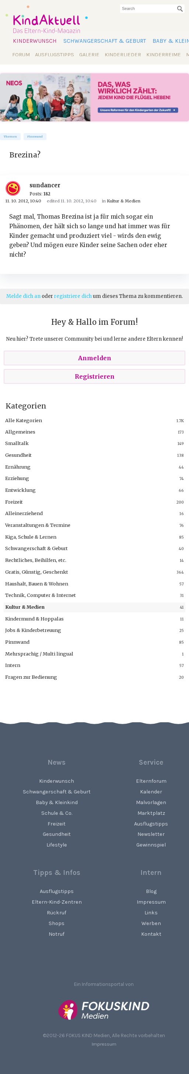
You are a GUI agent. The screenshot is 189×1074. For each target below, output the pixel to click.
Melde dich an (23, 296)
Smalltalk (17, 443)
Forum (21, 55)
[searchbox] (152, 8)
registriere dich (73, 296)
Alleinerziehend (24, 513)
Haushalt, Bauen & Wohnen (36, 584)
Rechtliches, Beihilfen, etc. (35, 560)
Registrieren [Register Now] (95, 376)
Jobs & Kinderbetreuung (33, 630)
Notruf (56, 934)
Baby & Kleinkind (57, 802)
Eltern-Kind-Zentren (57, 902)
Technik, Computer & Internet (40, 595)
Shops (56, 923)
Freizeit (14, 502)
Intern (12, 665)
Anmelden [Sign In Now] (94, 358)
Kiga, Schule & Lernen (30, 537)
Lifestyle (56, 845)
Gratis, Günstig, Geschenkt (36, 572)
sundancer (44, 185)
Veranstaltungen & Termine (37, 525)
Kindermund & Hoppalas (34, 619)
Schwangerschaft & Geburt (104, 41)
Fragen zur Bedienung (31, 677)
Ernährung (18, 467)
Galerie (89, 55)
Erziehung (17, 478)
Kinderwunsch (35, 41)
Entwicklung (20, 490)
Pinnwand (35, 136)
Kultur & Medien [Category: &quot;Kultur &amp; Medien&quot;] (123, 201)
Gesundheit (18, 455)
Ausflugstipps (54, 55)
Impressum (104, 1044)
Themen (10, 136)
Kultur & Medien (25, 607)
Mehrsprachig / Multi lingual (39, 654)
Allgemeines (20, 432)
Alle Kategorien (23, 420)
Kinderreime (163, 55)
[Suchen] (180, 9)
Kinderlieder (123, 55)
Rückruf (56, 913)
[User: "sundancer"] (16, 188)
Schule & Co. (56, 813)
